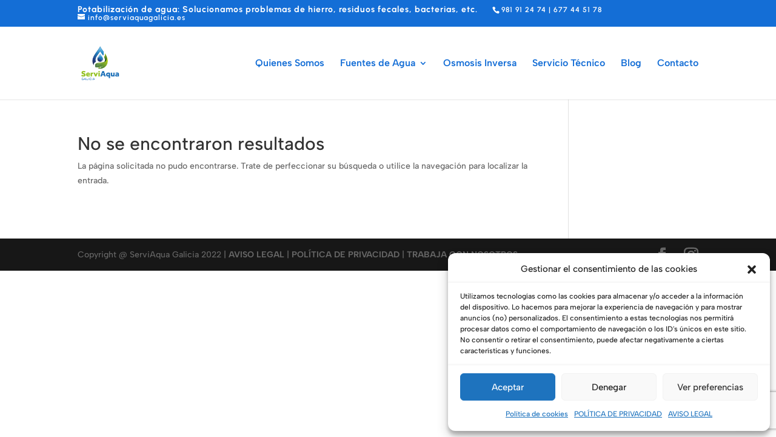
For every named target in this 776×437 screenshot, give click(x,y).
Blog (631, 64)
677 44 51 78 (578, 9)
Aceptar (508, 387)
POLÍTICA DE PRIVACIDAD (618, 414)
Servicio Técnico (568, 64)
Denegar (609, 387)
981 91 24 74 (523, 9)
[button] (752, 269)
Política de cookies (537, 414)
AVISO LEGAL (690, 414)
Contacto (677, 64)
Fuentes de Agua (377, 64)
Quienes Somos (289, 64)
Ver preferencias (710, 387)
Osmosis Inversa (480, 64)
